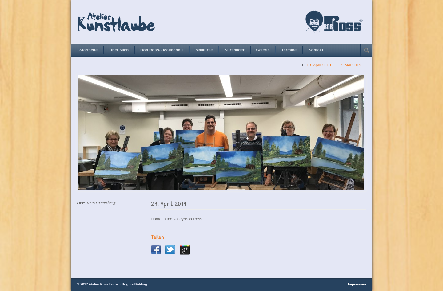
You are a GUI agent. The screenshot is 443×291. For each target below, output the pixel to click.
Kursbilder (235, 50)
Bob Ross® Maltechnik (162, 50)
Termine (289, 50)
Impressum (357, 284)
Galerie (263, 50)
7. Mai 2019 (350, 65)
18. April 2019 (319, 65)
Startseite (88, 50)
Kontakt (315, 50)
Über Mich (119, 50)
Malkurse (204, 50)
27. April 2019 (168, 203)
